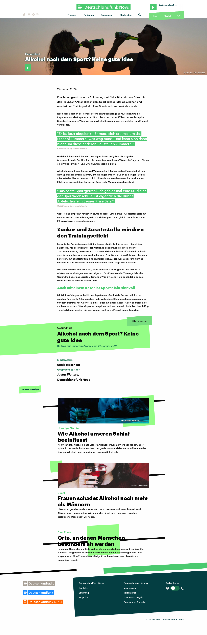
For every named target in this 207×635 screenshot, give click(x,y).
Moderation (126, 14)
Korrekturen (130, 592)
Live (155, 16)
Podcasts (89, 14)
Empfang (84, 592)
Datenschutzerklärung (135, 583)
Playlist (167, 16)
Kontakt (83, 587)
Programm (107, 14)
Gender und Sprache (134, 602)
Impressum (129, 587)
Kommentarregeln (133, 597)
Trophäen (84, 597)
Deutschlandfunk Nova (91, 583)
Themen (72, 14)
